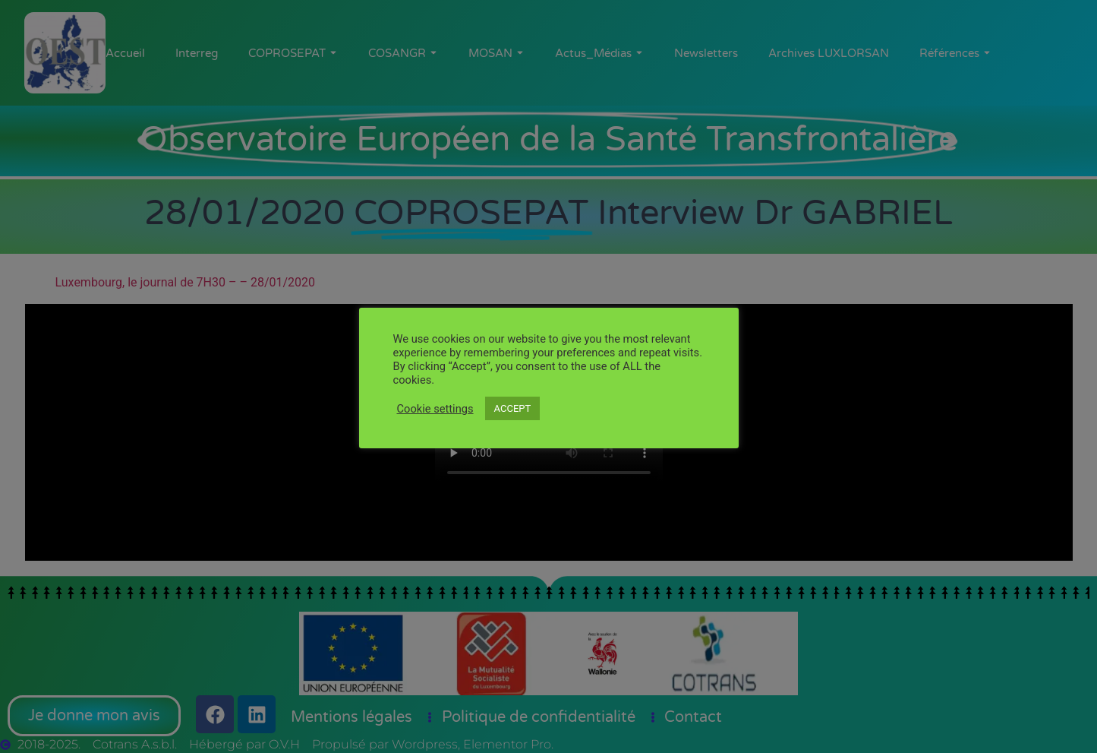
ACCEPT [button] (512, 408)
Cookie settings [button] (435, 409)
